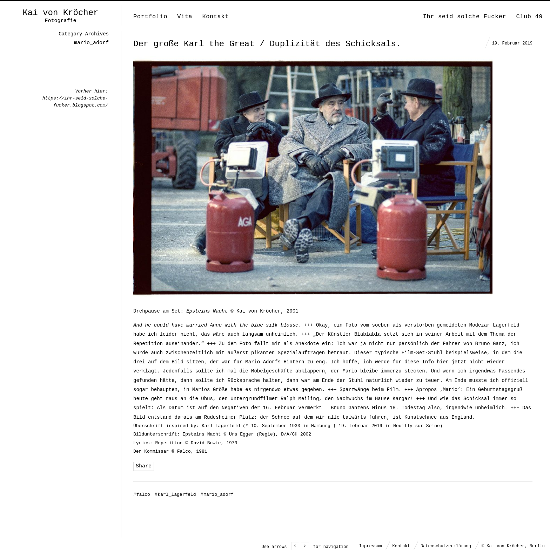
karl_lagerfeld (175, 494)
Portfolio (150, 16)
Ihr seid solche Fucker (465, 16)
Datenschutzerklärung (446, 546)
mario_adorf (217, 494)
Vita (184, 16)
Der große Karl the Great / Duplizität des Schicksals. (267, 44)
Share (144, 466)
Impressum (370, 546)
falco (141, 494)
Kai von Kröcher (60, 12)
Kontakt (215, 16)
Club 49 (529, 16)
